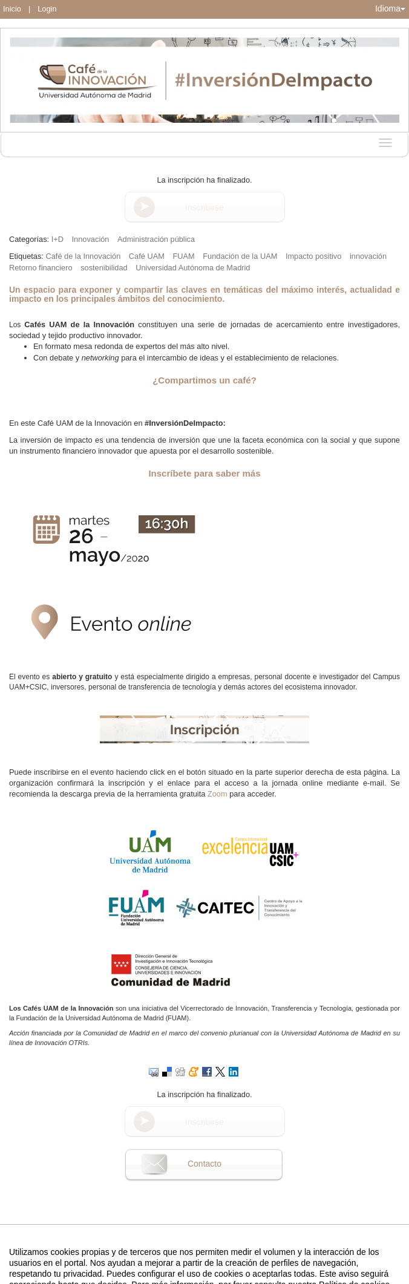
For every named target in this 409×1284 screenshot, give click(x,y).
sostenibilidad (104, 267)
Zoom (217, 793)
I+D (57, 239)
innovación (368, 256)
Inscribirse (204, 207)
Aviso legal (78, 1273)
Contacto (204, 1163)
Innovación (91, 239)
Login (47, 8)
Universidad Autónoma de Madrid (193, 267)
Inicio (12, 8)
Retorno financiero (41, 267)
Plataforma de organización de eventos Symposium (211, 1273)
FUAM (183, 256)
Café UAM (147, 256)
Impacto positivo (313, 256)
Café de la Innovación (82, 256)
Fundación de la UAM (240, 256)
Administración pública (156, 239)
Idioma (390, 8)
